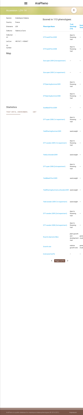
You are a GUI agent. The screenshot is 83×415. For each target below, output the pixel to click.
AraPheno (41, 3)
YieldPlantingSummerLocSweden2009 (56, 190)
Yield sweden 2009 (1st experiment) (55, 202)
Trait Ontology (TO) (73, 26)
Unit (34, 112)
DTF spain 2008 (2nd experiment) (54, 166)
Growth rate (47, 246)
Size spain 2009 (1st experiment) (54, 72)
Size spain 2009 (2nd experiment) (54, 61)
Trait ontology (12, 112)
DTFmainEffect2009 (50, 37)
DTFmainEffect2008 (50, 49)
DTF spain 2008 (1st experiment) (54, 119)
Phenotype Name (49, 26)
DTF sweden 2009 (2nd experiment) (55, 213)
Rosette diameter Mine (51, 237)
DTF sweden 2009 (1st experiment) (55, 143)
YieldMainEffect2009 (50, 178)
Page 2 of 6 (59, 261)
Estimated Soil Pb (49, 254)
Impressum (73, 412)
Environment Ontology (23, 112)
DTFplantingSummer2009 (51, 84)
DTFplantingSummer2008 (51, 96)
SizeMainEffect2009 (50, 108)
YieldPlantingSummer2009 (52, 131)
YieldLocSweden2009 (50, 155)
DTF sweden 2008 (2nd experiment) (55, 225)
